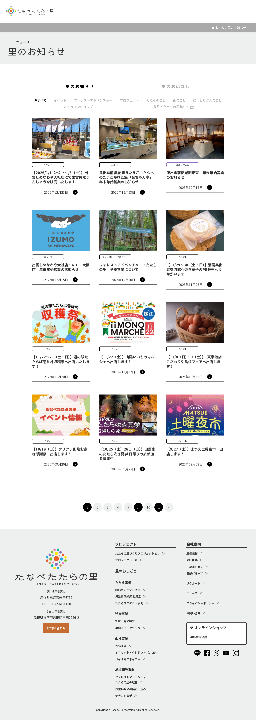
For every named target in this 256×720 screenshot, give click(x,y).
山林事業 (121, 638)
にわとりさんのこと (207, 100)
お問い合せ (193, 613)
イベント (60, 100)
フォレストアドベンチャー (93, 100)
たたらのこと (156, 100)
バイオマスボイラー (127, 659)
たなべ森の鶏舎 (125, 621)
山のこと (179, 100)
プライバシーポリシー (200, 603)
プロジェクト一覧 (126, 560)
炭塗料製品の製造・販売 (130, 689)
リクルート (174, 8)
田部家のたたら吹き (127, 590)
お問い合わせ (56, 628)
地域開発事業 (124, 669)
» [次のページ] (169, 507)
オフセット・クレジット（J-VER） (137, 652)
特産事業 (121, 613)
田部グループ (194, 573)
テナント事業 (123, 696)
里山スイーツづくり (127, 628)
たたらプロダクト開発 (129, 603)
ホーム (219, 27)
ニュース (196, 8)
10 (148, 507)
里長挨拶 (192, 553)
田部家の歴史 (194, 567)
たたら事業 (123, 582)
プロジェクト (129, 100)
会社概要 (192, 560)
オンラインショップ (223, 8)
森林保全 (120, 646)
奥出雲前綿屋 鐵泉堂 (128, 596)
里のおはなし (176, 86)
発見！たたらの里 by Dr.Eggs (174, 106)
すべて (41, 100)
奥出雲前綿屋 (198, 637)
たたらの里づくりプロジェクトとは (137, 553)
